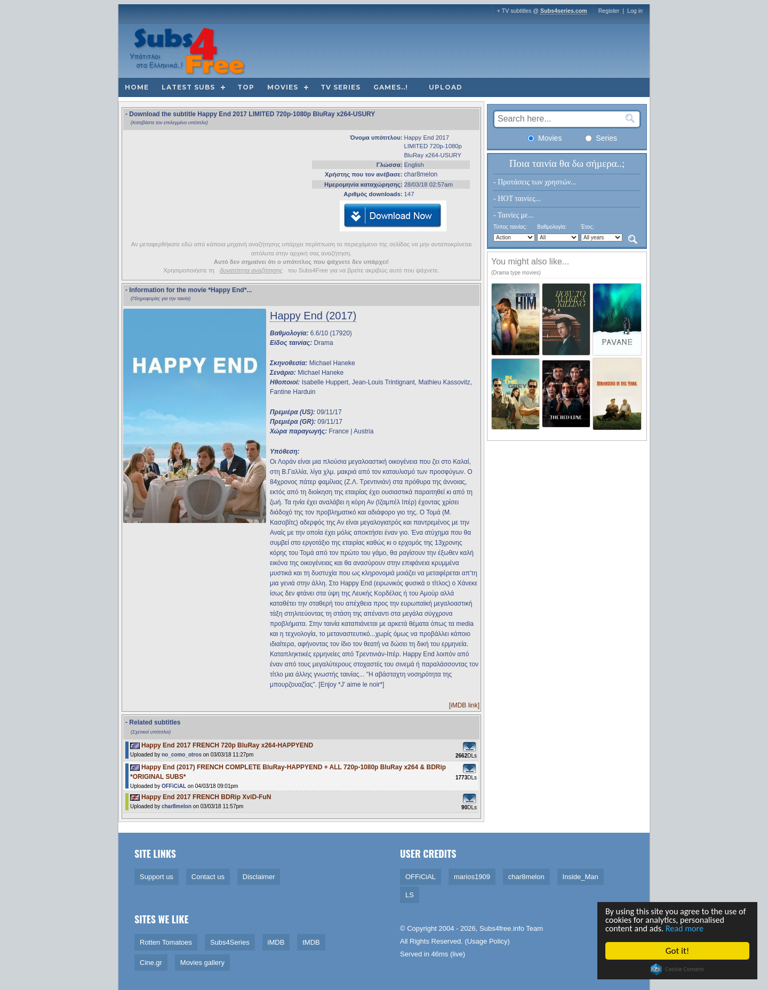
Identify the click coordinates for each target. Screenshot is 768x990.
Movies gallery (202, 963)
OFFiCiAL (174, 786)
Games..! (390, 87)
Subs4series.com (563, 10)
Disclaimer (259, 877)
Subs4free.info (501, 928)
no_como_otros (182, 755)
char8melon (421, 174)
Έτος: (587, 227)
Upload (445, 87)
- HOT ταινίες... (517, 199)
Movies (282, 87)
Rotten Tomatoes (166, 942)
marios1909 (472, 877)
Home (137, 87)
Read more (689, 928)
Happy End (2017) (313, 315)
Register (609, 10)
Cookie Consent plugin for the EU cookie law (678, 969)
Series (601, 138)
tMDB (311, 942)
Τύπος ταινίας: (510, 227)
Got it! (678, 950)
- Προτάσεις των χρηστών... (535, 182)
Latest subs (188, 87)
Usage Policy (487, 941)
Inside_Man (580, 877)
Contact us (208, 877)
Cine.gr (151, 963)
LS (409, 895)
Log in (635, 10)
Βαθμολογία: (551, 227)
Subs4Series (230, 942)
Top (245, 87)
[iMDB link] (464, 705)
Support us (156, 877)
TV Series (341, 87)
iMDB (276, 942)
